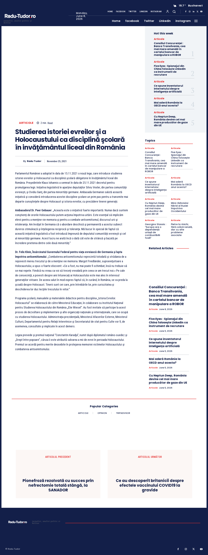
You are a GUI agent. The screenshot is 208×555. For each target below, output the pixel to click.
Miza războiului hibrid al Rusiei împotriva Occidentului (179, 207)
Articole (26, 123)
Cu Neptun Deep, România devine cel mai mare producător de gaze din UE (171, 121)
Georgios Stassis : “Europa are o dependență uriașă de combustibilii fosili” (155, 231)
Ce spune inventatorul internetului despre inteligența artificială (168, 88)
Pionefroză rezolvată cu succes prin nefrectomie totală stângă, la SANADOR (58, 485)
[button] (174, 11)
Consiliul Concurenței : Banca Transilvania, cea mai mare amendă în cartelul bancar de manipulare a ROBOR (169, 49)
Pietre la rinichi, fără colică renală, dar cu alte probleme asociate (181, 230)
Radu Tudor (34, 161)
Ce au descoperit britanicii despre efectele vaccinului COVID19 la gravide (150, 485)
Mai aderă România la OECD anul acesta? (168, 104)
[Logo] (35, 522)
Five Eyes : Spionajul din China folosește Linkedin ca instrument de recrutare (170, 70)
